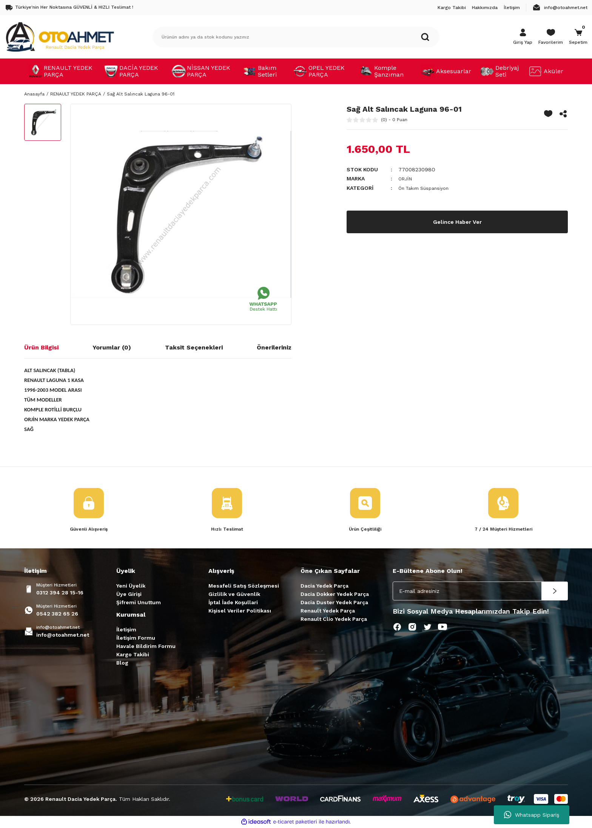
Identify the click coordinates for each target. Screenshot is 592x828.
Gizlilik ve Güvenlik (234, 595)
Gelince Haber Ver (457, 221)
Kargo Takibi (132, 655)
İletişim (126, 630)
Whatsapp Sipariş (531, 815)
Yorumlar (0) (111, 347)
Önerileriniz (274, 347)
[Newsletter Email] (480, 591)
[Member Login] (522, 37)
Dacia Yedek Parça (324, 586)
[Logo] (60, 36)
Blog (122, 663)
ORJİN (406, 178)
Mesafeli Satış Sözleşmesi (243, 586)
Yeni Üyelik (130, 586)
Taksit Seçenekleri (194, 347)
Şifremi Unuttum (138, 603)
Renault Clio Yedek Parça (334, 620)
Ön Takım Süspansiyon (426, 188)
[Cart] (578, 37)
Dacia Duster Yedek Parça (334, 603)
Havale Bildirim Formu (146, 647)
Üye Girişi (129, 595)
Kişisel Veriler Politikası (239, 611)
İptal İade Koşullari (233, 603)
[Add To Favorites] (548, 113)
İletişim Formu (135, 639)
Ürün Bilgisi (41, 347)
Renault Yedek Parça (328, 611)
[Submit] (554, 591)
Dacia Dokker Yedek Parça (335, 595)
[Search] (296, 37)
